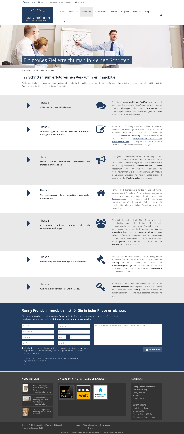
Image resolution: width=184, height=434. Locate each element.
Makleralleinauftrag (130, 135)
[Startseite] (38, 15)
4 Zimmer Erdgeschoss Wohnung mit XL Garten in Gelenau (42, 411)
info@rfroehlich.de (140, 408)
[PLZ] (62, 337)
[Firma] (74, 332)
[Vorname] (74, 326)
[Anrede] (38, 326)
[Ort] (80, 337)
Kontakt (63, 21)
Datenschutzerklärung (41, 348)
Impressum (77, 425)
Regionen (125, 11)
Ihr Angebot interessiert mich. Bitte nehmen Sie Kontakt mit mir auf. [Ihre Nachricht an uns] (128, 334)
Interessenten (101, 11)
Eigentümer (86, 11)
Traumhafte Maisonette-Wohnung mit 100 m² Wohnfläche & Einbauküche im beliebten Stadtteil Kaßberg (42, 402)
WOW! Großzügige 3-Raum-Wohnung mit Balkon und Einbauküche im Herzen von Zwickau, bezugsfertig (42, 391)
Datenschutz (105, 425)
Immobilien (73, 11)
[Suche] (162, 16)
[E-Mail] (74, 343)
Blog (147, 11)
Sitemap (91, 428)
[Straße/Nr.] (38, 337)
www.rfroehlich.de (140, 411)
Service (114, 11)
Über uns (137, 11)
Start (62, 11)
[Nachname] (38, 332)
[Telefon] (38, 343)
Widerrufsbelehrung (91, 425)
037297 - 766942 (30, 2)
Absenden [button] (154, 349)
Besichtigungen (119, 199)
